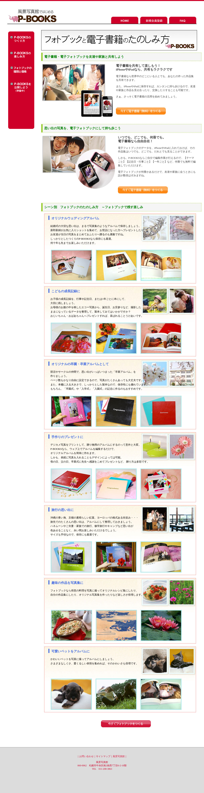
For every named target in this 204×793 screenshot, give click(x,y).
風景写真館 (119, 756)
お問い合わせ (86, 756)
